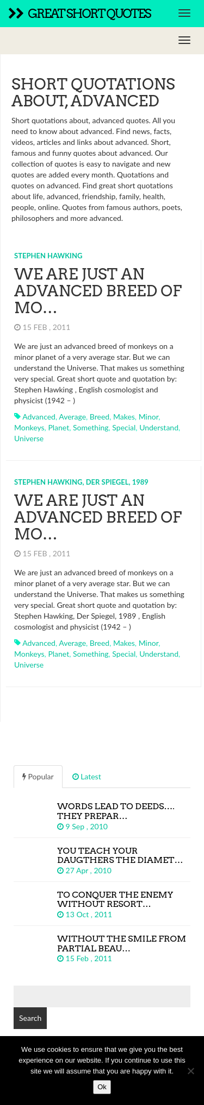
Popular (38, 776)
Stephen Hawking (48, 255)
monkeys (29, 427)
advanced (38, 416)
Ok (102, 1087)
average (72, 416)
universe (29, 438)
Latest (86, 776)
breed (99, 416)
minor (149, 416)
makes (124, 416)
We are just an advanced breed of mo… (98, 291)
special (123, 427)
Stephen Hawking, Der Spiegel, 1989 (81, 482)
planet (58, 427)
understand (158, 427)
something (91, 427)
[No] (190, 1070)
